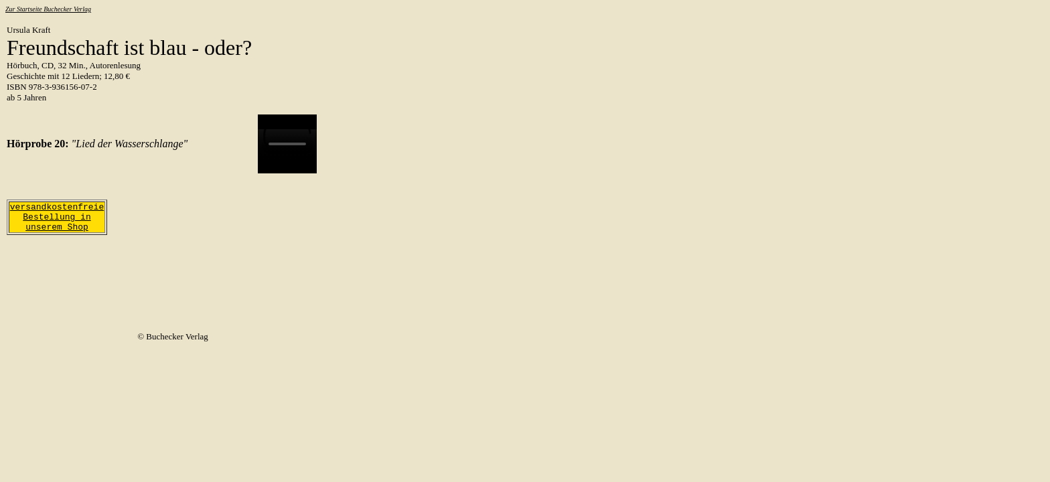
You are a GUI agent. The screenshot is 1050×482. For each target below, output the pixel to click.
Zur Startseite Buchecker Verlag (48, 9)
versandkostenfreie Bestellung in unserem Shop (57, 217)
